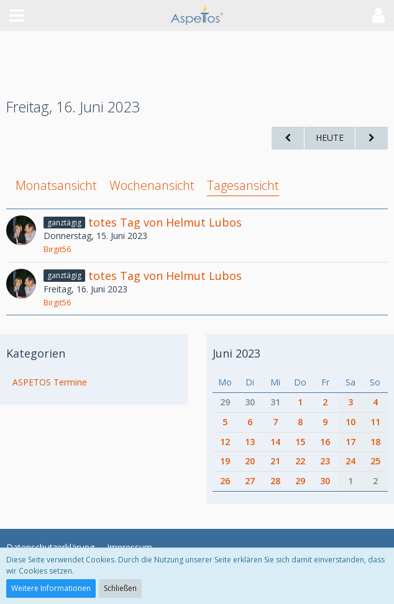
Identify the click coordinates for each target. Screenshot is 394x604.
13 (250, 442)
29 (225, 402)
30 (250, 402)
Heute (330, 137)
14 (275, 442)
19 (225, 461)
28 (275, 481)
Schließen (120, 588)
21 (275, 461)
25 (375, 461)
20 (250, 461)
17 (350, 442)
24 (350, 461)
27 (250, 481)
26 (225, 481)
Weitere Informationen (51, 588)
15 (300, 442)
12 (225, 442)
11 (375, 422)
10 (350, 422)
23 (325, 461)
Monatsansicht (56, 185)
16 (325, 442)
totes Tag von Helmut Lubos (165, 222)
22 (300, 461)
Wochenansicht (152, 185)
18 (375, 442)
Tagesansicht (243, 185)
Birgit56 (57, 249)
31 (275, 402)
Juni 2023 (236, 353)
